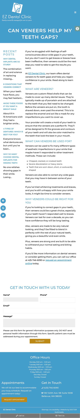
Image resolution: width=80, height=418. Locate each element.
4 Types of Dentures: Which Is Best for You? (13, 132)
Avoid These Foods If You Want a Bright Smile (13, 106)
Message (7, 316)
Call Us (20, 416)
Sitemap (45, 410)
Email (6, 306)
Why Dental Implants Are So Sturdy (11, 62)
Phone (43, 295)
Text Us (60, 416)
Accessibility (54, 410)
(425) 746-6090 (51, 388)
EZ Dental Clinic (36, 73)
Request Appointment (14, 400)
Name (6, 295)
